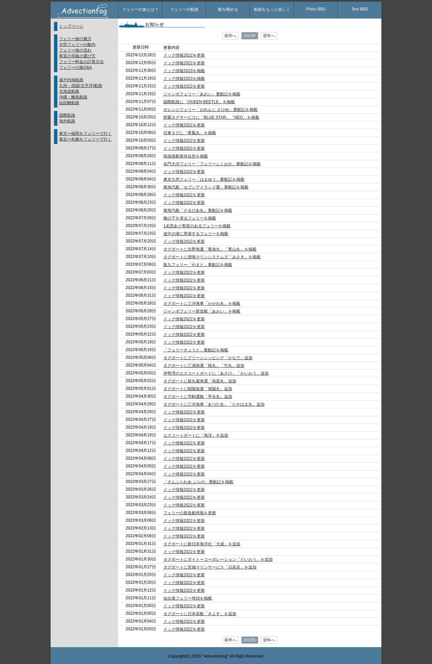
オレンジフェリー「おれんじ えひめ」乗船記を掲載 (210, 109)
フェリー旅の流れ (75, 50)
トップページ (71, 26)
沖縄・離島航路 (73, 97)
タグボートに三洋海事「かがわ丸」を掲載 (201, 303)
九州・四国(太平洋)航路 (80, 85)
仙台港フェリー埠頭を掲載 (187, 598)
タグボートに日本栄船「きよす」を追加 (199, 613)
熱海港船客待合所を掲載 (185, 156)
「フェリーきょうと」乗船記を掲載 (195, 350)
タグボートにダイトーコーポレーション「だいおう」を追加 (218, 559)
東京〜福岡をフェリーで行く (85, 133)
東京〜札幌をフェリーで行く (85, 139)
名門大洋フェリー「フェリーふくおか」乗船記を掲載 (212, 164)
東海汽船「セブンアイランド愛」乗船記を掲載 (205, 187)
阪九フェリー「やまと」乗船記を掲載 (197, 264)
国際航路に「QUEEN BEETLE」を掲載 (199, 101)
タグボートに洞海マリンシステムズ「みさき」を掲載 (212, 257)
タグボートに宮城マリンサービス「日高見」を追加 (209, 567)
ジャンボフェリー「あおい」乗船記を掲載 (201, 94)
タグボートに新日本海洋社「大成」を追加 (201, 544)
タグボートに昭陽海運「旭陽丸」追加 (197, 388)
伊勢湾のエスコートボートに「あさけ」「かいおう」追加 (216, 373)
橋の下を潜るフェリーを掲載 (189, 218)
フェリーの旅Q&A (75, 67)
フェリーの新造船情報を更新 (189, 513)
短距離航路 (69, 102)
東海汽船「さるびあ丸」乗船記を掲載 (197, 210)
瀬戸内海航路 (71, 80)
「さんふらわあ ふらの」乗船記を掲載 (198, 482)
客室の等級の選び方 (77, 56)
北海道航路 (69, 91)
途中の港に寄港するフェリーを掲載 (195, 233)
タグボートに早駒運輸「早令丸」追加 (197, 396)
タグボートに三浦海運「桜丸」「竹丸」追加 (203, 365)
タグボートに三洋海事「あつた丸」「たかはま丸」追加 (214, 404)
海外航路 (67, 121)
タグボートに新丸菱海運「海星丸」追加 (199, 381)
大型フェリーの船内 (77, 44)
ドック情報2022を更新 (184, 55)
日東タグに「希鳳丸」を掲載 (189, 133)
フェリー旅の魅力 (75, 38)
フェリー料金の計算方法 (81, 61)
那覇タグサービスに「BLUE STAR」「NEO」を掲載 (211, 117)
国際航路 (67, 115)
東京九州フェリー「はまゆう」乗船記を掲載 (203, 179)
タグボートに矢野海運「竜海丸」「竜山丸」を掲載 (209, 249)
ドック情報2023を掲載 (184, 70)
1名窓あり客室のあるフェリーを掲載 (197, 226)
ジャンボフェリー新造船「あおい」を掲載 (201, 311)
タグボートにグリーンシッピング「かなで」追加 (207, 357)
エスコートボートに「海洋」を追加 (195, 435)
